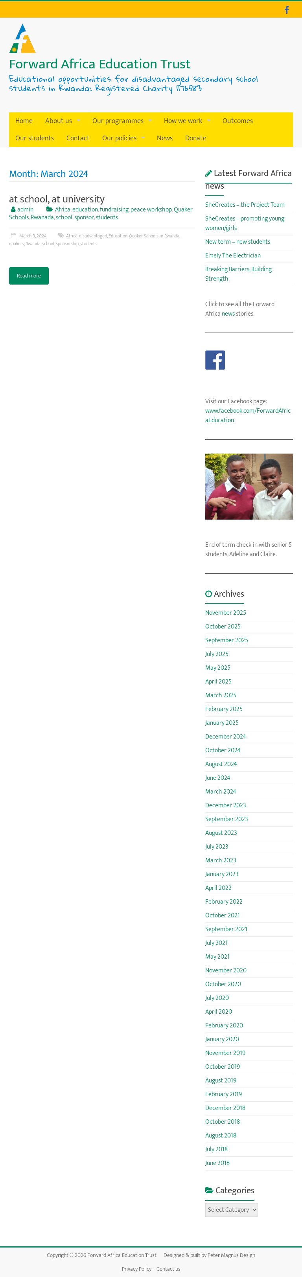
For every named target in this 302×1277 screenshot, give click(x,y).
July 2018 (216, 1149)
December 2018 (225, 1108)
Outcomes (238, 121)
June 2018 (217, 1163)
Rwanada (42, 217)
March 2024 (220, 791)
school (64, 217)
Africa (62, 209)
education (85, 209)
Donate (195, 138)
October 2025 (223, 626)
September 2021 (226, 929)
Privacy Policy (136, 1268)
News (165, 138)
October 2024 (223, 750)
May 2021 (217, 957)
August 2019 (220, 1080)
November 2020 (226, 970)
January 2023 (222, 874)
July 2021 (216, 943)
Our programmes (118, 121)
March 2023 (220, 860)
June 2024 (217, 778)
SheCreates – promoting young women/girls (244, 223)
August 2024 (221, 764)
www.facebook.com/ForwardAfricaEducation (248, 416)
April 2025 (218, 681)
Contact (78, 138)
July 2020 (217, 998)
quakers (16, 244)
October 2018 (222, 1122)
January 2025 (222, 723)
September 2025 (226, 640)
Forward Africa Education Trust (100, 64)
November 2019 (225, 1053)
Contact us (168, 1268)
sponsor (84, 217)
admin (25, 209)
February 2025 (224, 709)
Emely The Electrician (233, 255)
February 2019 (223, 1094)
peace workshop (151, 209)
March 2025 (220, 695)
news (228, 314)
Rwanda (33, 244)
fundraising (114, 209)
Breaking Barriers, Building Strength (238, 274)
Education (118, 236)
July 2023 (216, 847)
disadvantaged (93, 236)
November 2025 (225, 613)
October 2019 (222, 1067)
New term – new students (237, 242)
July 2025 (216, 654)
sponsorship (67, 244)
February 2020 (224, 1025)
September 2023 (226, 819)
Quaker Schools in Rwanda (154, 236)
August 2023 (221, 833)
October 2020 (223, 984)
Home (24, 121)
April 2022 (218, 888)
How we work (183, 121)
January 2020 (222, 1039)
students (107, 217)
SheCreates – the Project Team (245, 205)
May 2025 (217, 668)
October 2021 (222, 915)
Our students (34, 138)
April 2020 (218, 1012)
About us (58, 121)
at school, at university (57, 199)
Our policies (119, 138)
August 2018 (220, 1135)
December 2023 (225, 805)
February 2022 (224, 902)
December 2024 (225, 736)
